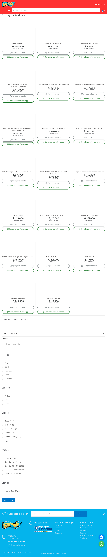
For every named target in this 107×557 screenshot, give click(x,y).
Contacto (83, 538)
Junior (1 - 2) (9, 425)
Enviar (80, 514)
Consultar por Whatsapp (17, 57)
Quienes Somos (86, 525)
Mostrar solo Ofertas (12, 491)
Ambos (7, 396)
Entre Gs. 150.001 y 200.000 (14, 470)
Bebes (57, 528)
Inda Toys (8, 371)
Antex (7, 363)
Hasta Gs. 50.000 (11, 458)
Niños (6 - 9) (9, 433)
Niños (7, 400)
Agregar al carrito (18, 52)
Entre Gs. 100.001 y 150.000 (14, 466)
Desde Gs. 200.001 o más (14, 474)
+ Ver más (5, 442)
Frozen (57, 530)
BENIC (7, 367)
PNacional (8, 379)
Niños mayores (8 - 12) (13, 437)
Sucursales (84, 533)
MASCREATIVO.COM (59, 554)
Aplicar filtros (8, 500)
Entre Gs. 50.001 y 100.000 (14, 462)
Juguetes (58, 525)
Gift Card (83, 530)
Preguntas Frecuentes (88, 535)
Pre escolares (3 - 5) (12, 429)
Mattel (7, 375)
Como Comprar (86, 528)
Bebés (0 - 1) (9, 421)
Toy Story (58, 533)
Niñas (7, 404)
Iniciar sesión (99, 4)
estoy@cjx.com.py (16, 546)
